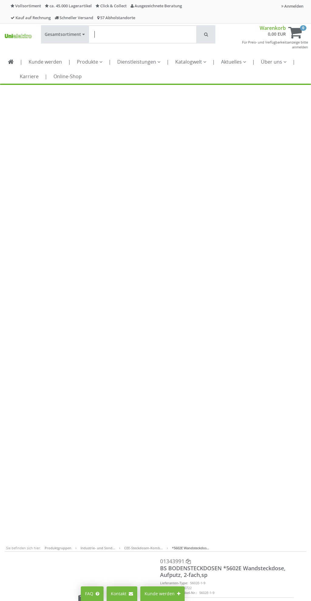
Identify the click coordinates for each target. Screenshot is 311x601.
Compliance (197, 484)
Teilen (238, 205)
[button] (206, 34)
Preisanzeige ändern (98, 478)
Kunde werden (45, 61)
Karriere (29, 76)
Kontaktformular (252, 508)
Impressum (196, 466)
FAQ (92, 593)
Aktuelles (233, 61)
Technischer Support (256, 514)
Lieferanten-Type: (174, 131)
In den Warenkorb (263, 178)
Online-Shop (67, 76)
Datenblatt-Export (181, 205)
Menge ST (241, 153)
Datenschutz (198, 493)
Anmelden (292, 6)
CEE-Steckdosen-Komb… (143, 96)
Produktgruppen (58, 96)
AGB (189, 475)
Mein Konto (96, 466)
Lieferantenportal (152, 510)
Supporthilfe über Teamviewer (266, 520)
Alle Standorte (149, 474)
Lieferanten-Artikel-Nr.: (178, 140)
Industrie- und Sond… (97, 96)
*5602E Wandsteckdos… (190, 96)
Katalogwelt (190, 61)
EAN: (164, 136)
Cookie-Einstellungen (99, 493)
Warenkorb (273, 28)
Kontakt (122, 593)
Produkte (89, 61)
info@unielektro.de (254, 496)
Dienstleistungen (138, 61)
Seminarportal (149, 501)
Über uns (273, 61)
